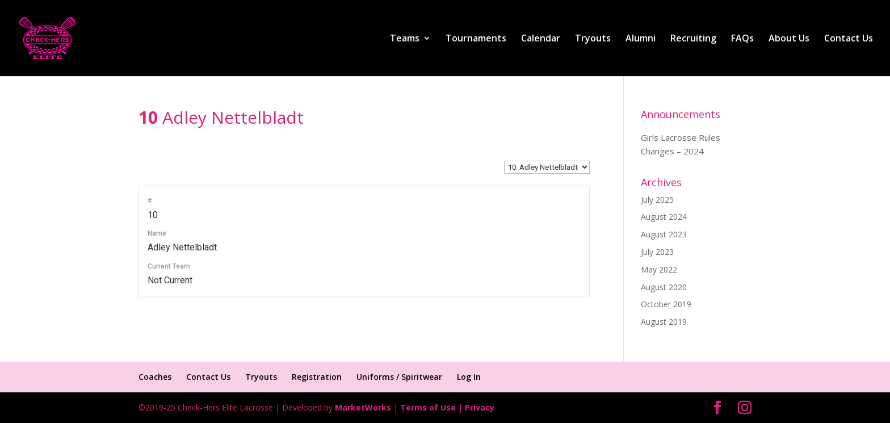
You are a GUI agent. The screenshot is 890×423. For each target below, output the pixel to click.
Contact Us (848, 39)
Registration (317, 376)
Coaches (154, 376)
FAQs (742, 39)
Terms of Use (428, 407)
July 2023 (657, 251)
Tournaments (476, 39)
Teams (404, 39)
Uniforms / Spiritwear (399, 376)
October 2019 (666, 304)
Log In (469, 376)
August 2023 (664, 234)
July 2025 (657, 199)
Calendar (540, 39)
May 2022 (659, 269)
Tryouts (593, 39)
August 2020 (664, 287)
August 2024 (664, 216)
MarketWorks (363, 407)
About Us (789, 39)
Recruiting (693, 39)
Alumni (640, 39)
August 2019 (664, 321)
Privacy (479, 407)
